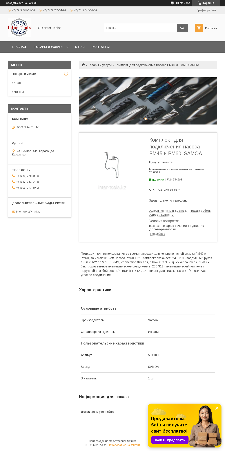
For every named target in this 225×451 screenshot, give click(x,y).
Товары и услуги (48, 47)
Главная (19, 47)
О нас (80, 47)
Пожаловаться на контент (124, 445)
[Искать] (182, 28)
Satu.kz (131, 441)
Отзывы (18, 92)
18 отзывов (183, 3)
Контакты (101, 47)
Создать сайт (14, 3)
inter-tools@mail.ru (28, 211)
